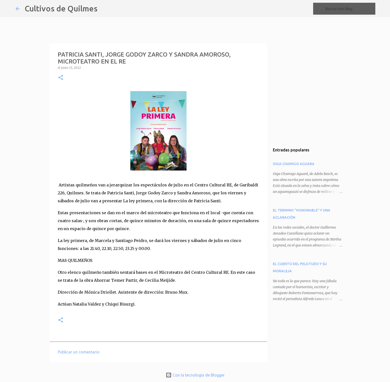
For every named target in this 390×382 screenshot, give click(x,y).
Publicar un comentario (78, 352)
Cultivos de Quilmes (61, 8)
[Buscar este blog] (349, 9)
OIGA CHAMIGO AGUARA (293, 164)
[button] (61, 77)
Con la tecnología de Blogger (195, 375)
